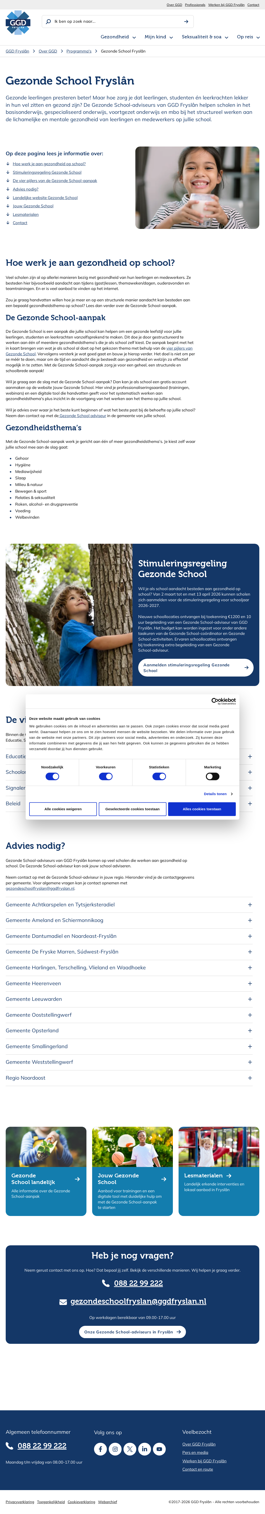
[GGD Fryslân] (18, 22)
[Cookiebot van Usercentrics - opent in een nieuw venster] (215, 701)
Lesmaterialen (26, 214)
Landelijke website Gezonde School (45, 197)
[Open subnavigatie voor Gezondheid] (134, 37)
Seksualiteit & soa (202, 37)
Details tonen (215, 794)
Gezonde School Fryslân (123, 51)
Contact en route (197, 1469)
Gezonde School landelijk (33, 1179)
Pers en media (195, 1452)
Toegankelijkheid (51, 1502)
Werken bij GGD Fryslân (226, 5)
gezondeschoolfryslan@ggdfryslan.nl (40, 888)
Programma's (78, 51)
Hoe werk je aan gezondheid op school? (49, 163)
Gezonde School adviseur (82, 415)
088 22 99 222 (138, 1283)
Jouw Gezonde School (33, 205)
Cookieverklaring (81, 1502)
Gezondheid (115, 37)
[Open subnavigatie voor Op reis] (258, 37)
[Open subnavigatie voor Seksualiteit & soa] (226, 37)
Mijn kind (155, 37)
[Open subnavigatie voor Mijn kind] (171, 37)
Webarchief (107, 1502)
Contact (253, 5)
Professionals (195, 5)
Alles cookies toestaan (202, 809)
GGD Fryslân (17, 51)
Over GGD (174, 5)
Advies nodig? (25, 189)
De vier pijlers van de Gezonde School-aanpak (55, 180)
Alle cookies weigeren (63, 809)
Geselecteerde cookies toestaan (132, 809)
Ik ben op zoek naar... (75, 21)
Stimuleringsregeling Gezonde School (47, 172)
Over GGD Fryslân (199, 1444)
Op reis (245, 37)
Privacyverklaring (20, 1502)
